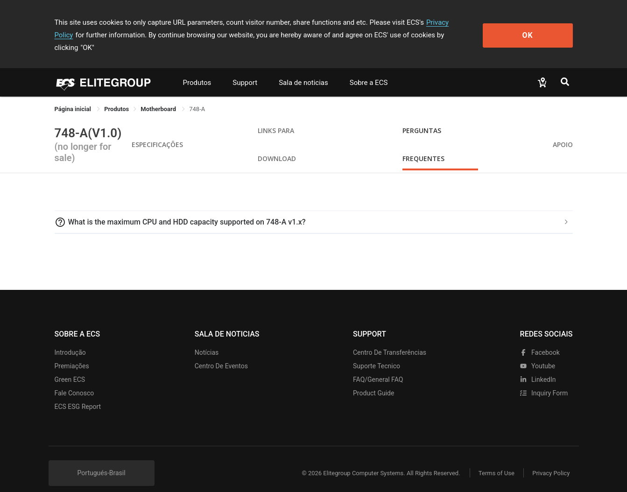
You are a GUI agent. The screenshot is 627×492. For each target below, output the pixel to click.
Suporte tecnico (376, 353)
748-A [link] (197, 96)
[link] (116, 96)
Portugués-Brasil (101, 460)
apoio (563, 131)
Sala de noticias (303, 70)
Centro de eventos (221, 353)
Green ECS (70, 367)
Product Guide (373, 380)
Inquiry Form (544, 380)
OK (534, 28)
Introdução (70, 340)
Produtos (197, 70)
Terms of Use (496, 460)
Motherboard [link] (159, 96)
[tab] (314, 209)
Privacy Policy (447, 22)
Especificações (157, 131)
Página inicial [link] (74, 96)
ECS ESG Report (78, 394)
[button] (314, 209)
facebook (540, 340)
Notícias (207, 340)
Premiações (72, 353)
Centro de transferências (389, 340)
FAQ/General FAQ (378, 367)
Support (244, 70)
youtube (538, 353)
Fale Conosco (74, 380)
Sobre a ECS (369, 70)
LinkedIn (538, 367)
